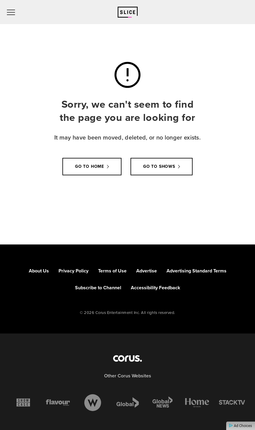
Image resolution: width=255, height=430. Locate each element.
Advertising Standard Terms (196, 270)
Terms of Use (112, 270)
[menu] (11, 12)
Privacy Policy (73, 270)
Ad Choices (240, 426)
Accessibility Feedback (155, 287)
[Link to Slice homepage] (127, 12)
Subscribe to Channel (98, 287)
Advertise (146, 270)
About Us (39, 270)
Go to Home (89, 166)
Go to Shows (159, 166)
